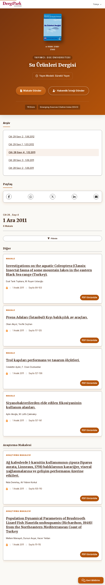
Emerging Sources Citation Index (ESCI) (59, 107)
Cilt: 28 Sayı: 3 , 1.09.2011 (21, 160)
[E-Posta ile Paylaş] (96, 196)
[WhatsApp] (30, 196)
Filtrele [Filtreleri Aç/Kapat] (52, 238)
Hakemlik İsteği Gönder (69, 90)
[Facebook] (9, 196)
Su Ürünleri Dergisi (52, 65)
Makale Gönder (30, 90)
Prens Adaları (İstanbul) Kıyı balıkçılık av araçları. (48, 320)
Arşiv (6, 123)
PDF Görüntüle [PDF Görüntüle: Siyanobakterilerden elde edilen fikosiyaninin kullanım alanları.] (88, 436)
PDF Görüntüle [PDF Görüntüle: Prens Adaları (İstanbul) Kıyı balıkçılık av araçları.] (88, 343)
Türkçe (97, 4)
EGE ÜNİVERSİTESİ (59, 57)
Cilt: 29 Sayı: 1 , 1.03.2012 (21, 144)
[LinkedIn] (74, 196)
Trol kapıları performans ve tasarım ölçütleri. (44, 365)
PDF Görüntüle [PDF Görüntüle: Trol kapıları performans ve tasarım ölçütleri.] (88, 387)
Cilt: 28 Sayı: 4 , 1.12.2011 (22, 152)
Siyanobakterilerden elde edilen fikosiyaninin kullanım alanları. (44, 411)
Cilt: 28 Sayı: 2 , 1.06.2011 (21, 168)
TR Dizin (31, 107)
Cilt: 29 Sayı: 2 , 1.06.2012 (21, 136)
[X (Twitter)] (52, 196)
